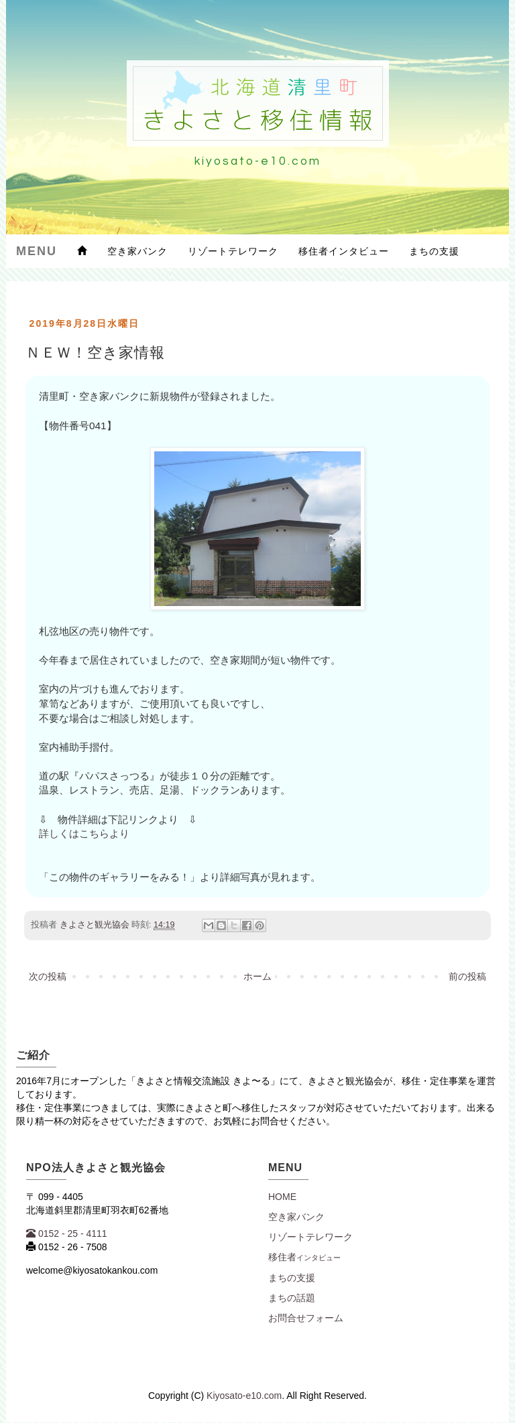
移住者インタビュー (343, 251)
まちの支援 (434, 251)
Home (282, 1196)
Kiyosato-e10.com (244, 1395)
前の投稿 (467, 976)
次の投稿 (47, 976)
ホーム (257, 976)
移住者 (304, 1257)
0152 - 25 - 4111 (66, 1233)
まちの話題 (291, 1297)
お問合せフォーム (305, 1318)
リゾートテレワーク (233, 251)
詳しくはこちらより (84, 833)
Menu (36, 251)
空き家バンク (137, 251)
